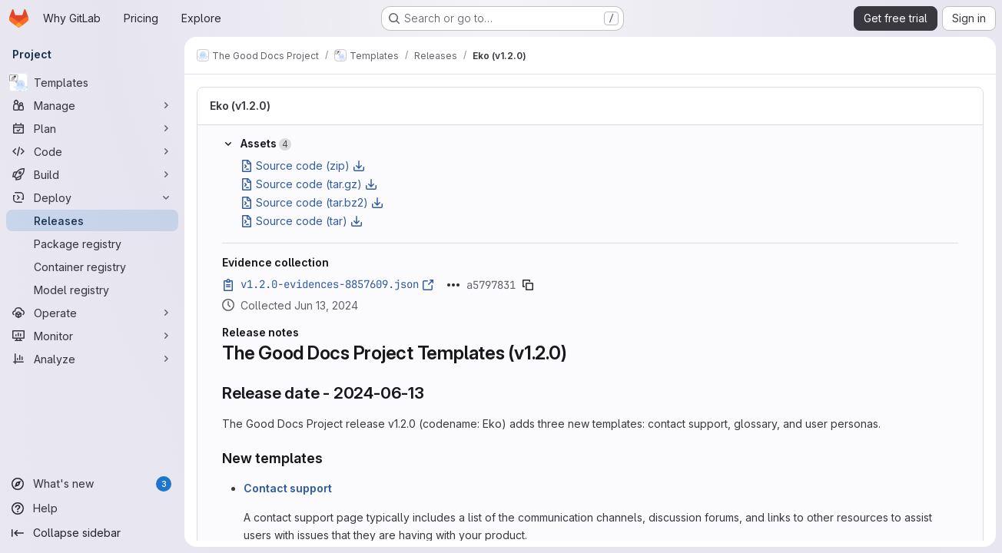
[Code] (92, 151)
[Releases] (92, 220)
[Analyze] (92, 358)
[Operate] (92, 312)
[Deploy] (92, 197)
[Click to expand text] (453, 285)
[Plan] (92, 128)
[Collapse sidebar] (92, 533)
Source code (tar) (302, 220)
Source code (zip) (303, 165)
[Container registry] (92, 266)
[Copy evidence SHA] (528, 285)
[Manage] (92, 105)
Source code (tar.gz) (309, 183)
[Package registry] (92, 243)
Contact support (288, 488)
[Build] (92, 174)
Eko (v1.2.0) (240, 105)
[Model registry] (92, 289)
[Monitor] (92, 335)
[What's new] (92, 484)
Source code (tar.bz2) (312, 202)
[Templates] (92, 82)
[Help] (92, 508)
